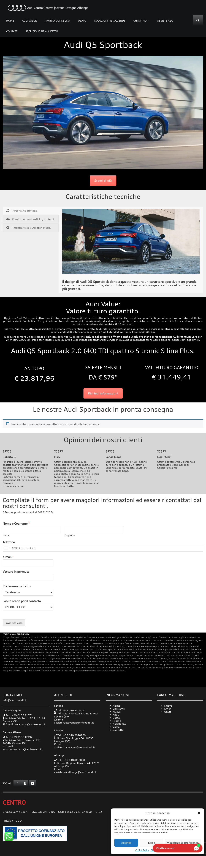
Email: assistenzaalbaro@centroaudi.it (22, 748)
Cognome (70, 535)
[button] (199, 813)
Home (10, 20)
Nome (6, 535)
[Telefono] (103, 548)
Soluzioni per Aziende (109, 20)
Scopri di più (103, 180)
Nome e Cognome (16, 523)
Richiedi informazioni (103, 393)
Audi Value (29, 20)
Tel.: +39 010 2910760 (70, 735)
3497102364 (46, 512)
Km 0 (116, 714)
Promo (117, 720)
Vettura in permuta (16, 571)
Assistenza (165, 20)
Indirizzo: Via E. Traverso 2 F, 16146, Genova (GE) (21, 741)
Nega (151, 842)
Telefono (9, 542)
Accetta (126, 842)
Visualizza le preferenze (183, 842)
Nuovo (117, 711)
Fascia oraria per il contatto (22, 601)
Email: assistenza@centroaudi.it (26, 724)
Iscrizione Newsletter (42, 31)
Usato (82, 20)
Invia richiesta (14, 622)
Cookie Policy (142, 850)
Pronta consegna (57, 20)
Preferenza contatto (17, 586)
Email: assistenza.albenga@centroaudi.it (75, 770)
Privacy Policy (13, 820)
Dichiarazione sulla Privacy (164, 850)
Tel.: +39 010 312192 (17, 736)
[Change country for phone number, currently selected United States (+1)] (7, 548)
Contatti (12, 31)
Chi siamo (140, 20)
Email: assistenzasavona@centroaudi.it (74, 721)
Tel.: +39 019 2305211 (70, 710)
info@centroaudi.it (14, 700)
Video (116, 726)
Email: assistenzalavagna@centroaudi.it (74, 746)
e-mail (8, 557)
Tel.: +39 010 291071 (17, 715)
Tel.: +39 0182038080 (69, 759)
